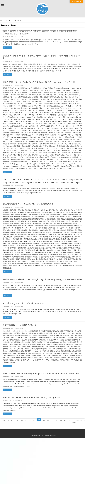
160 (17, 420)
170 (21, 420)
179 (29, 420)
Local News (10, 21)
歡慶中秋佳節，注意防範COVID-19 (19, 325)
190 (56, 420)
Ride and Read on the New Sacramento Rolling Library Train (31, 397)
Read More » (7, 48)
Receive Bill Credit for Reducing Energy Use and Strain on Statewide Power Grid (41, 373)
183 (48, 420)
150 (12, 420)
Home (2, 21)
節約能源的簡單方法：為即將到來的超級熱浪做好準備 (28, 204)
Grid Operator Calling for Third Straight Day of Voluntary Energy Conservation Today (42, 279)
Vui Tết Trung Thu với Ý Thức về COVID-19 (23, 303)
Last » (74, 423)
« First (3, 420)
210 (65, 420)
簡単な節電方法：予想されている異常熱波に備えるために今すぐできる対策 (39, 82)
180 (34, 420)
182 (43, 420)
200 (61, 420)
